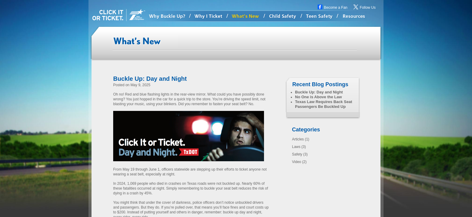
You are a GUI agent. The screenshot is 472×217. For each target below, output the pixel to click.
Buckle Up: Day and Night (150, 78)
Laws (296, 147)
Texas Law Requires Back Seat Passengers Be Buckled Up (323, 104)
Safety (297, 154)
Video (296, 162)
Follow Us (368, 7)
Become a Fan (335, 7)
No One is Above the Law (318, 97)
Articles (298, 139)
